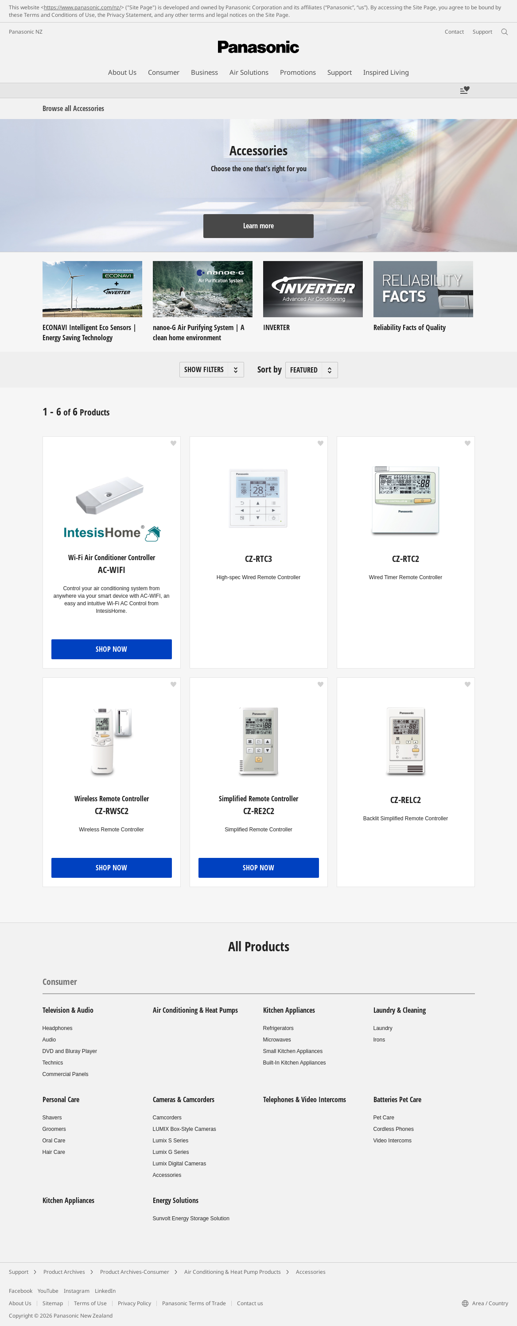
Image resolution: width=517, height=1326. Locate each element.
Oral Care (54, 1141)
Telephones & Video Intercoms (304, 1099)
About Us (20, 1303)
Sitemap (53, 1303)
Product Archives (64, 1272)
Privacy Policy (134, 1303)
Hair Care (54, 1152)
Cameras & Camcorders (183, 1099)
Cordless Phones (393, 1129)
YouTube (48, 1291)
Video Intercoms (392, 1141)
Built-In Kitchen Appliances (294, 1063)
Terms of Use (90, 1303)
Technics (53, 1063)
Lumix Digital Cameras (179, 1164)
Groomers (54, 1129)
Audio (49, 1040)
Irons (379, 1040)
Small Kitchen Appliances (293, 1051)
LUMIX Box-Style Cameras (184, 1129)
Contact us (250, 1303)
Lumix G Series (171, 1152)
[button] (211, 369)
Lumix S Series (171, 1141)
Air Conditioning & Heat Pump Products (232, 1272)
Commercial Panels (66, 1074)
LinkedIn (105, 1291)
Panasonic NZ (26, 31)
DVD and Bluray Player (70, 1051)
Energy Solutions (175, 1200)
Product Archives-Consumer (134, 1272)
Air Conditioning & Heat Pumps (195, 1010)
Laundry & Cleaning (399, 1010)
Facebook (20, 1291)
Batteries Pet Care (397, 1099)
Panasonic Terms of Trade (194, 1303)
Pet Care (383, 1118)
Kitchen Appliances (289, 1010)
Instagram (76, 1291)
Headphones (58, 1028)
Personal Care (61, 1099)
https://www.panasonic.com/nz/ (82, 7)
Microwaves (277, 1040)
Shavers (52, 1118)
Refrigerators (278, 1028)
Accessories (167, 1175)
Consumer (60, 982)
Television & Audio (68, 1010)
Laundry (383, 1028)
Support (18, 1272)
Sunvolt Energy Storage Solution (191, 1218)
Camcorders (167, 1118)
